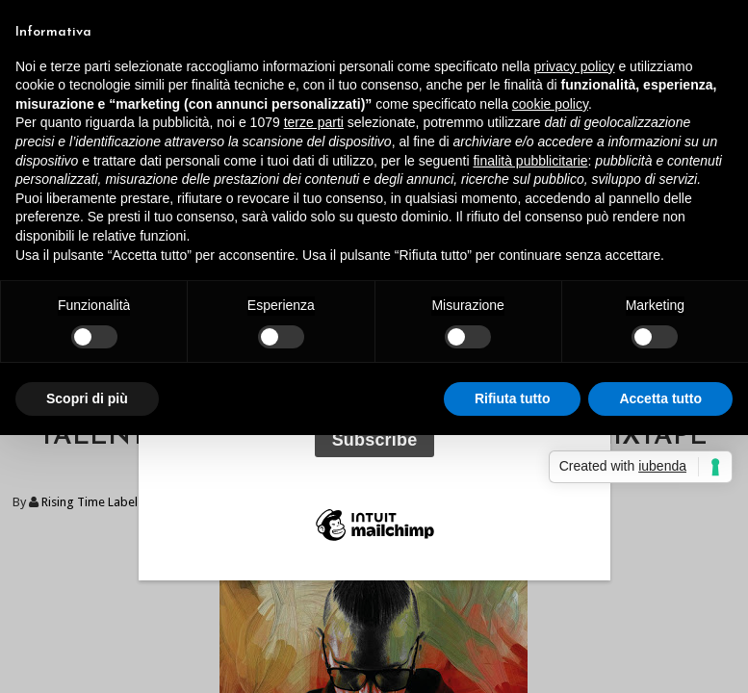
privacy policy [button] (574, 66)
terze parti (314, 122)
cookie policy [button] (550, 104)
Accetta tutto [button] (660, 398)
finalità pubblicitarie (530, 160)
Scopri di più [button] (87, 398)
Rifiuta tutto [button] (513, 398)
